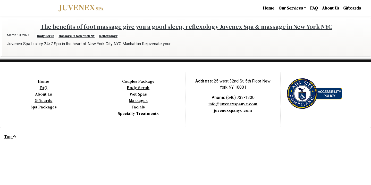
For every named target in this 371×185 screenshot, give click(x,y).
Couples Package (138, 81)
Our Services (291, 8)
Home (268, 8)
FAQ (314, 8)
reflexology (108, 36)
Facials (138, 107)
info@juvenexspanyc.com (232, 104)
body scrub (45, 36)
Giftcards (352, 8)
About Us (330, 8)
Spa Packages (43, 107)
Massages (138, 100)
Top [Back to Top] (10, 136)
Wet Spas (138, 94)
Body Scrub (138, 87)
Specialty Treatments (138, 113)
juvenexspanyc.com (233, 110)
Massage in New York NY (76, 36)
